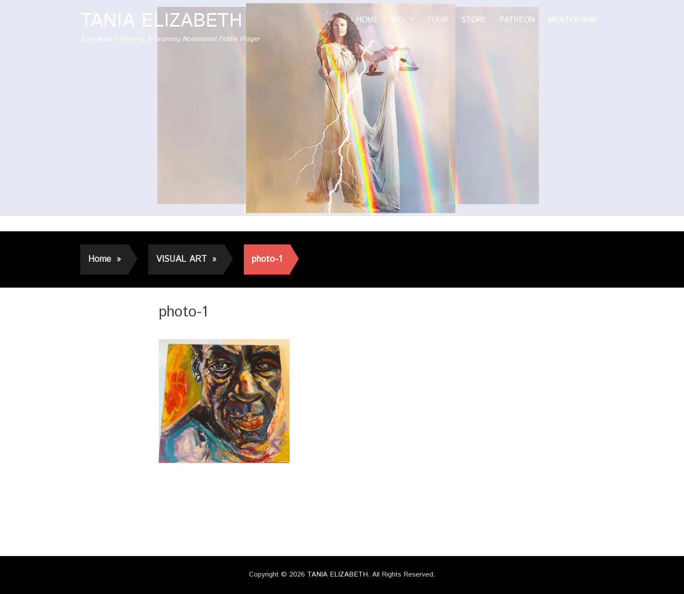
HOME (367, 20)
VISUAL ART (186, 259)
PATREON (517, 20)
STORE (474, 20)
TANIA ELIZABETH (161, 21)
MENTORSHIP (572, 20)
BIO (398, 20)
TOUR (437, 20)
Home (104, 259)
